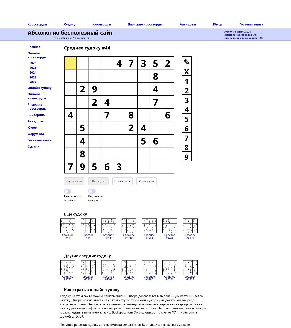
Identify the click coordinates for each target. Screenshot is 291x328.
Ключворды (102, 24)
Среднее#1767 (190, 270)
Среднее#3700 (149, 270)
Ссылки (34, 146)
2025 (33, 68)
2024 (33, 72)
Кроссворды (37, 24)
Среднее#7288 (149, 228)
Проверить (122, 181)
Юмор (217, 24)
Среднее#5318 (88, 270)
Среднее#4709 (129, 270)
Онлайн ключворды (37, 96)
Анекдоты (188, 24)
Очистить (146, 181)
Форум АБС (36, 134)
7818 (243, 38)
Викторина (36, 115)
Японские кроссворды (145, 24)
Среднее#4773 (67, 270)
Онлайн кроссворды (37, 55)
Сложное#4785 (129, 228)
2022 (33, 82)
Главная (34, 47)
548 (240, 34)
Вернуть (98, 181)
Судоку (69, 24)
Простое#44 (88, 228)
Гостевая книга (251, 24)
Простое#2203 (169, 228)
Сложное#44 (67, 228)
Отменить (74, 181)
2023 (33, 77)
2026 (33, 63)
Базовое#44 (108, 228)
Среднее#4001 (108, 270)
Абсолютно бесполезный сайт (70, 32)
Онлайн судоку (40, 88)
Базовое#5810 (190, 228)
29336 (237, 31)
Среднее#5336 (169, 270)
